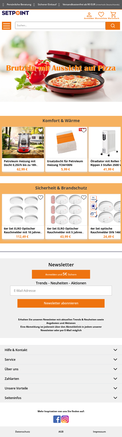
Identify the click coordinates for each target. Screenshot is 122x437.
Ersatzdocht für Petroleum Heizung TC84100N (65, 163)
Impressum (99, 431)
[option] (61, 66)
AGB (61, 431)
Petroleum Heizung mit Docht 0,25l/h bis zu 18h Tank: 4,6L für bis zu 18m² (21, 164)
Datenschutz (22, 431)
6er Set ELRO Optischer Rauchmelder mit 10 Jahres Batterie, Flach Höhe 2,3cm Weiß (22, 234)
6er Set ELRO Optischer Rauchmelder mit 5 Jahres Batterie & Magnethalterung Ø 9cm (66, 234)
